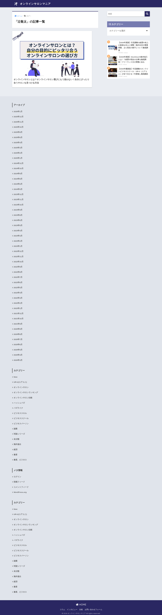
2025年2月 (18, 145)
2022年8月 (18, 266)
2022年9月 (18, 261)
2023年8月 (18, 208)
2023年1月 (18, 240)
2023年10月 (19, 198)
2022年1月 (18, 303)
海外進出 (17, 441)
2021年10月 (19, 314)
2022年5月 (18, 282)
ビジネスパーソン (21, 420)
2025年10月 (19, 119)
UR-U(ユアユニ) (20, 378)
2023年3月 (18, 229)
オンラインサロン (21, 383)
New (16, 373)
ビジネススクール (21, 415)
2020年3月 (18, 356)
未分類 (16, 436)
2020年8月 (18, 330)
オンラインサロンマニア (34, 3)
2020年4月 (18, 351)
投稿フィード (19, 479)
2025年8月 (18, 124)
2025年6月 (18, 129)
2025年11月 (19, 114)
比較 (81, 609)
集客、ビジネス (20, 457)
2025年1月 (18, 150)
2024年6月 (18, 177)
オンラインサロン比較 (23, 394)
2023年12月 (19, 187)
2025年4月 (18, 135)
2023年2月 (18, 235)
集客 (15, 452)
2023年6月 (18, 214)
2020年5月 (18, 345)
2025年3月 (18, 140)
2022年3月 (18, 293)
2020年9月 (18, 324)
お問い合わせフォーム (93, 609)
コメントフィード (21, 485)
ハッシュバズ (19, 399)
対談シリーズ (19, 431)
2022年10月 (19, 256)
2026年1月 (18, 103)
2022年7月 (18, 272)
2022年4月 (18, 287)
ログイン (17, 474)
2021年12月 (19, 308)
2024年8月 (18, 171)
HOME (81, 603)
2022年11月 (19, 251)
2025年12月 (19, 108)
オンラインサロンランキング (26, 389)
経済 (15, 447)
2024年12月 (19, 156)
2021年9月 (18, 319)
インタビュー (72, 609)
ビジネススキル (20, 410)
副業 (15, 426)
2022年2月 (18, 298)
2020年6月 (18, 340)
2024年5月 (18, 182)
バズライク (18, 404)
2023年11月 (19, 193)
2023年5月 (18, 219)
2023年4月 (18, 224)
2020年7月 (18, 335)
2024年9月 (18, 166)
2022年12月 (19, 245)
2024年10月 (19, 161)
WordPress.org (20, 490)
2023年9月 (18, 203)
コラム (62, 609)
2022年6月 (18, 277)
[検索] (147, 13)
